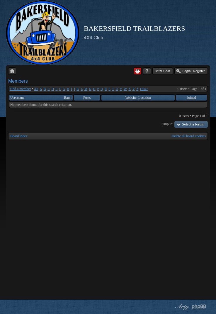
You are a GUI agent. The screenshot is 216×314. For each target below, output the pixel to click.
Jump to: (167, 124)
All (36, 89)
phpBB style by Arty (181, 307)
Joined (191, 98)
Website (131, 98)
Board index (19, 136)
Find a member (20, 89)
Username (17, 98)
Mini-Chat (162, 71)
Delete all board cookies (189, 136)
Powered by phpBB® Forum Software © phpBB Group (199, 307)
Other (144, 89)
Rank (67, 98)
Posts (87, 98)
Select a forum (193, 124)
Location (144, 98)
